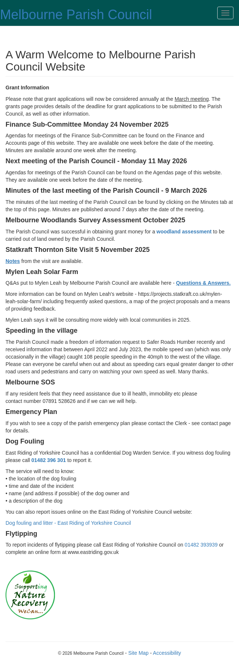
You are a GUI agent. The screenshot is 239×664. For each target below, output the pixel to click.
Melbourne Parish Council (76, 14)
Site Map (138, 653)
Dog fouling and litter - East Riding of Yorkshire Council (68, 523)
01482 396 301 (48, 460)
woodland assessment (183, 232)
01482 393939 (201, 545)
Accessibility (167, 653)
